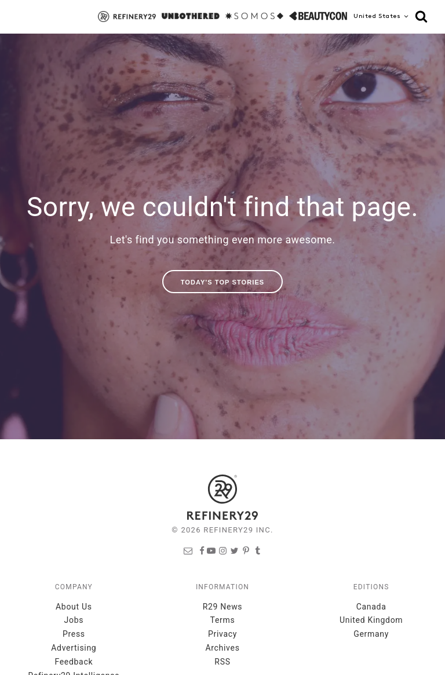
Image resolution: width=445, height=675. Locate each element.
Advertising (73, 647)
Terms (222, 620)
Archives (222, 647)
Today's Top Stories (223, 282)
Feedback (73, 661)
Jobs (74, 620)
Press (74, 633)
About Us (74, 606)
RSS (222, 661)
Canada (371, 606)
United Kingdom (371, 620)
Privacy (222, 633)
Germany (371, 633)
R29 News (223, 606)
